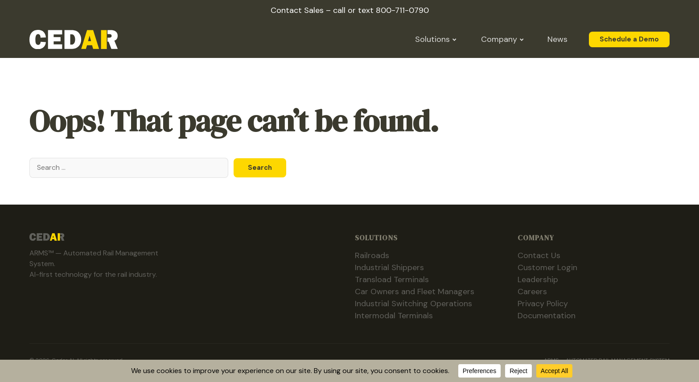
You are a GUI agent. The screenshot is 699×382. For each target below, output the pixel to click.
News (557, 39)
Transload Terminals (392, 279)
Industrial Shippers (389, 267)
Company (499, 39)
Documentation (547, 315)
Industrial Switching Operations (413, 303)
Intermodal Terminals (394, 315)
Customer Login (547, 267)
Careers (532, 291)
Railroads (372, 255)
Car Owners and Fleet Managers (414, 291)
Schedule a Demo (629, 39)
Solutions (432, 39)
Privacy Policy (543, 303)
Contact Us (539, 255)
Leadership (538, 279)
